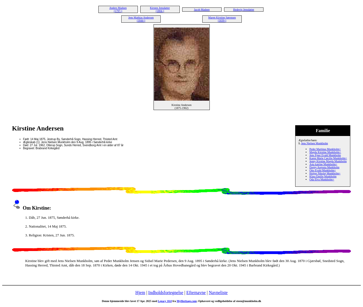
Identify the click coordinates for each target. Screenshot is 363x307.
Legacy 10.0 (165, 301)
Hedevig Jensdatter (243, 9)
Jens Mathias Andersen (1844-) (141, 19)
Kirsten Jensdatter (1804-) (160, 9)
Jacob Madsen (202, 9)
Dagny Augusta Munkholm (324, 167)
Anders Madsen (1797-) (118, 9)
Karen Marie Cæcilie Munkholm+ (328, 158)
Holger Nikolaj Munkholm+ (324, 173)
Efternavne (196, 292)
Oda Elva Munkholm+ (321, 179)
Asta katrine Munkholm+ (323, 164)
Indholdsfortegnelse (165, 292)
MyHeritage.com (187, 301)
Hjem (140, 292)
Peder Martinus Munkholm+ (325, 149)
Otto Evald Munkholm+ (322, 170)
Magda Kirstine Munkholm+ (325, 152)
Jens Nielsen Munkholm (314, 143)
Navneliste (218, 292)
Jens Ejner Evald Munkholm (325, 155)
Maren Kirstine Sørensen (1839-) (222, 19)
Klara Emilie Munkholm (322, 176)
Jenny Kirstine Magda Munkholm (327, 161)
